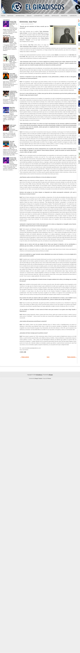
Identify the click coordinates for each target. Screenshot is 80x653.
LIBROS (5, 54)
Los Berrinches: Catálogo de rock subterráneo (13, 93)
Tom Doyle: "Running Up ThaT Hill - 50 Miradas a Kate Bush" (12, 58)
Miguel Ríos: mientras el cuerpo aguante (13, 109)
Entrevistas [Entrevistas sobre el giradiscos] (20, 15)
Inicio (3, 15)
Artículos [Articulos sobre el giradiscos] (55, 15)
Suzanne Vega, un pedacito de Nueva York (12, 23)
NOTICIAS (5, 72)
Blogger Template (38, 378)
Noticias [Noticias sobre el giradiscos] (10, 15)
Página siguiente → (72, 357)
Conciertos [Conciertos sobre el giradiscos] (38, 15)
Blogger (51, 374)
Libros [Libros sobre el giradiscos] (47, 15)
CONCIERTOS (6, 20)
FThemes (49, 378)
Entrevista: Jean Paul (28, 22)
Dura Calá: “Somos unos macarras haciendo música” (12, 39)
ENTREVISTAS (6, 35)
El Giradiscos (39, 374)
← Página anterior (24, 357)
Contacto (73, 15)
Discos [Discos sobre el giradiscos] (29, 15)
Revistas (64, 15)
